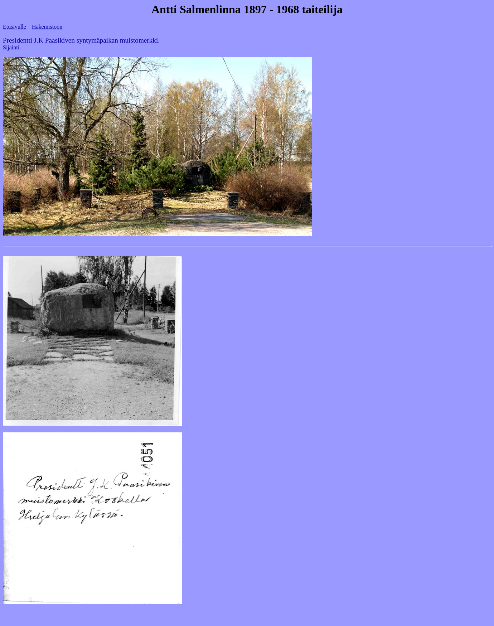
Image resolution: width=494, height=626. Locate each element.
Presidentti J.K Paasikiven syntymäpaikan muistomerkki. (81, 40)
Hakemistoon (47, 27)
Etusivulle (14, 27)
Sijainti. (12, 47)
